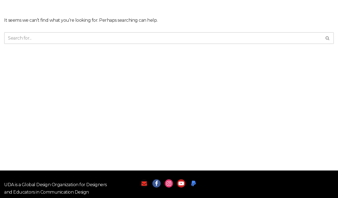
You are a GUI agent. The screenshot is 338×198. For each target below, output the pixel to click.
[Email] (144, 183)
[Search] (163, 38)
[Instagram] (169, 183)
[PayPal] (193, 183)
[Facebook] (156, 183)
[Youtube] (181, 183)
